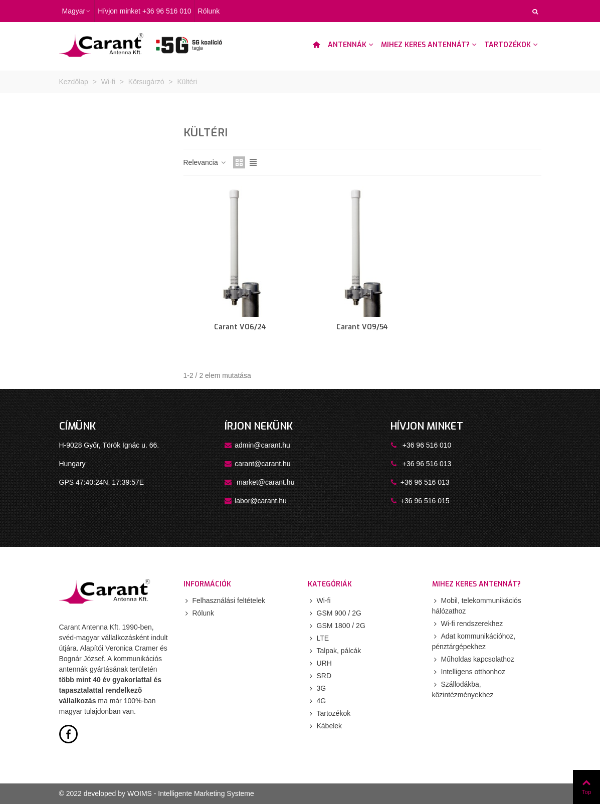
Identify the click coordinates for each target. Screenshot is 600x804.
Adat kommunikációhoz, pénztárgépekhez (474, 641)
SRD (320, 676)
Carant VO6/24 (240, 327)
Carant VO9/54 (362, 327)
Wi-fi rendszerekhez (467, 624)
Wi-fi (319, 600)
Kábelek (325, 726)
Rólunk (199, 613)
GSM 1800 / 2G (336, 626)
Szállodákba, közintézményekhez (463, 689)
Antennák (347, 45)
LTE (318, 638)
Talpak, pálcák (334, 651)
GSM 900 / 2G (334, 613)
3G (317, 688)
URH (320, 663)
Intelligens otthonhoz (468, 672)
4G (317, 701)
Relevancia (205, 162)
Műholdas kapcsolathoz (473, 659)
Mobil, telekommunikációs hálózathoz (476, 605)
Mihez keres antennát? (425, 45)
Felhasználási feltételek (224, 600)
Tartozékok (507, 45)
